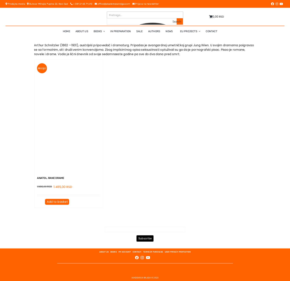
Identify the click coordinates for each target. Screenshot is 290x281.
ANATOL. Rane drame (50, 178)
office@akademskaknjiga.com (113, 4)
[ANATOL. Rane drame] (68, 116)
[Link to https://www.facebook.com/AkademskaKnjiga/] (272, 3)
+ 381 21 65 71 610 (82, 4)
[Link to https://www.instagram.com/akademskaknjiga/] (277, 3)
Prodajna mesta (16, 4)
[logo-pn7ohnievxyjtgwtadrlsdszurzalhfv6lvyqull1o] (73, 13)
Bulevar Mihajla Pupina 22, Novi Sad (48, 4)
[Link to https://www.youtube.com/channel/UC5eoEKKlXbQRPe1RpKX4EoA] (281, 3)
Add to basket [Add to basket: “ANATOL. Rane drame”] (57, 202)
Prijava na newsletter (145, 4)
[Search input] (145, 15)
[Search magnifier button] (180, 21)
